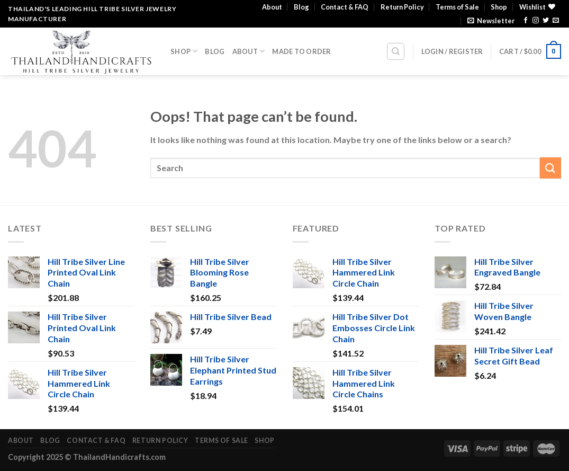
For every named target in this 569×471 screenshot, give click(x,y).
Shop (499, 7)
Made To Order (301, 51)
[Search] (395, 51)
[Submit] (550, 167)
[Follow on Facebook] (525, 20)
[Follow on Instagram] (535, 20)
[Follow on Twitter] (546, 20)
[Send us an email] (556, 20)
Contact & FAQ (344, 7)
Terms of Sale (457, 7)
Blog (301, 7)
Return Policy (402, 7)
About (272, 7)
